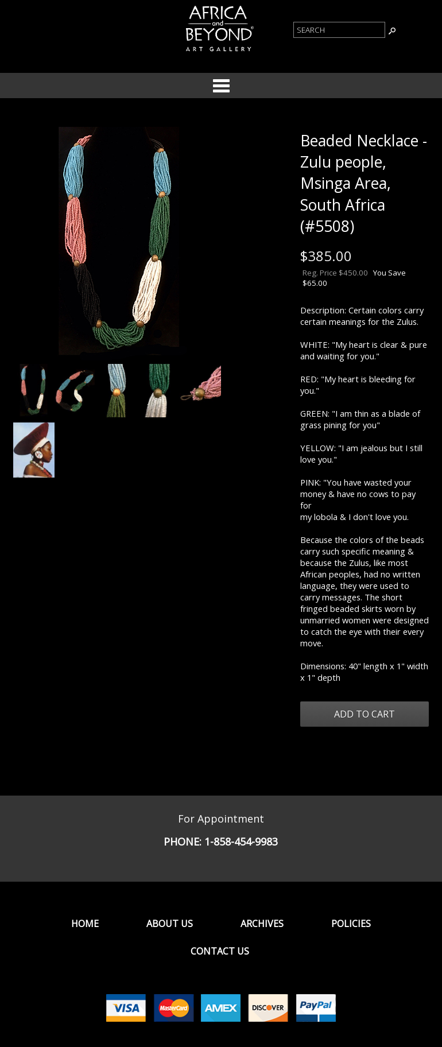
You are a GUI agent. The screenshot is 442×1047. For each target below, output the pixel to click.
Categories (221, 85)
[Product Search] (339, 30)
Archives (262, 923)
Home (85, 923)
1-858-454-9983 (241, 841)
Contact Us (220, 951)
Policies (351, 923)
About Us (169, 923)
